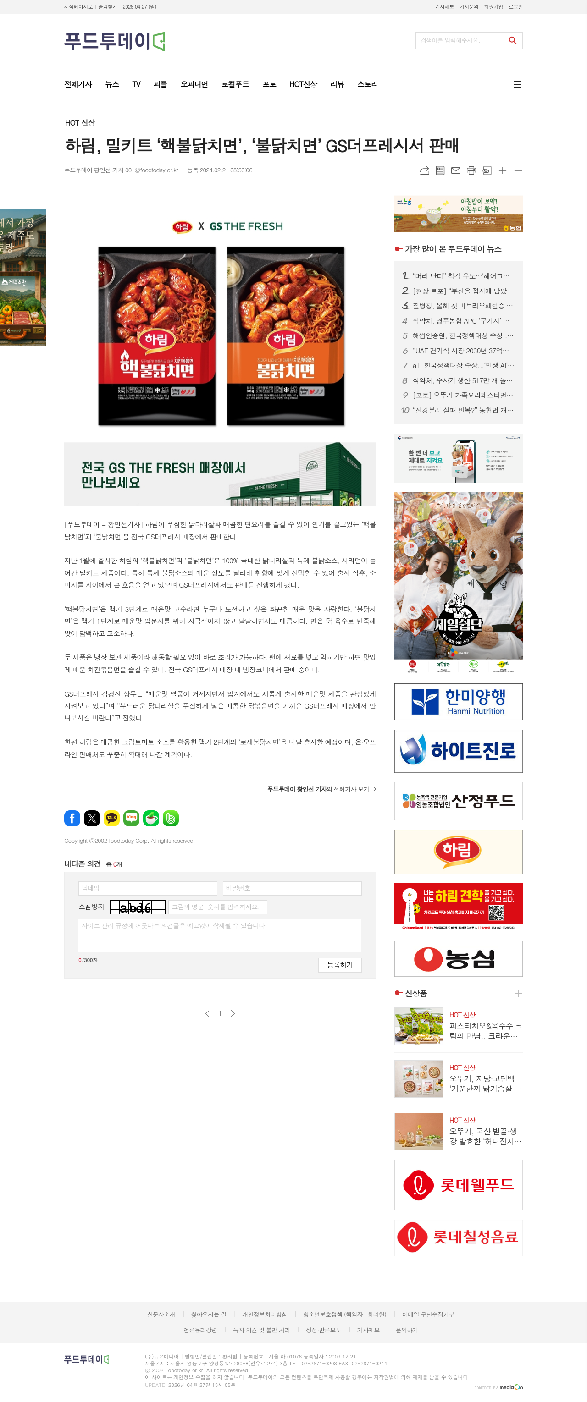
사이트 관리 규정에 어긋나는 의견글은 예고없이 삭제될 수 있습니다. (174, 925)
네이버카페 (151, 818)
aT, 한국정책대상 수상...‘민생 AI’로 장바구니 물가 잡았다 (464, 365)
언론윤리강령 (200, 1329)
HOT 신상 (79, 122)
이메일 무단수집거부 (428, 1314)
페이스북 (72, 818)
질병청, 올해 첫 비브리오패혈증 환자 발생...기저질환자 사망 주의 (464, 305)
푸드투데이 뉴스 (453, 248)
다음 (232, 1013)
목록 (440, 170)
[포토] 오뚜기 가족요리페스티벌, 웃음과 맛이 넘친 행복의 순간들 (464, 395)
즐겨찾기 (107, 6)
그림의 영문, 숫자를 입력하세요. (215, 906)
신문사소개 (161, 1314)
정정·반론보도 (323, 1329)
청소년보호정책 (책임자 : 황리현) (344, 1314)
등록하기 (340, 964)
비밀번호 (238, 888)
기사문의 (469, 6)
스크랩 (487, 170)
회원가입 (493, 6)
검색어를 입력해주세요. (450, 40)
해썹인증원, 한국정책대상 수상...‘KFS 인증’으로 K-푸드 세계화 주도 (464, 335)
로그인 (516, 6)
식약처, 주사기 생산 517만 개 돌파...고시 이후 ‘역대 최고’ (464, 380)
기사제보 (444, 6)
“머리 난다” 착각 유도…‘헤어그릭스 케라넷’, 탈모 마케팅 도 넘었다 (464, 275)
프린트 (471, 170)
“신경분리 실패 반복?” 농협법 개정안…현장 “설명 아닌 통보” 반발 (464, 410)
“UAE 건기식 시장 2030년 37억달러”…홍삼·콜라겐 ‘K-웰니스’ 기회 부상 (464, 350)
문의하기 (406, 1329)
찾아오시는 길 (209, 1314)
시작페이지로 (78, 6)
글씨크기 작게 (518, 170)
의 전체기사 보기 (318, 789)
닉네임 (91, 888)
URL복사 (424, 170)
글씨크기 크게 (502, 170)
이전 (207, 1013)
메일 (455, 170)
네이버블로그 (131, 818)
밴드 (171, 818)
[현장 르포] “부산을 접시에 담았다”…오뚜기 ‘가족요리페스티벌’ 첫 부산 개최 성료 (464, 291)
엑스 (92, 818)
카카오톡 (112, 818)
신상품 (416, 993)
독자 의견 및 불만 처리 (261, 1329)
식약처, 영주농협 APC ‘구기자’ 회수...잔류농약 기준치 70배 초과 (464, 320)
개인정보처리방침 (264, 1314)
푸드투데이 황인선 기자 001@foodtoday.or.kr (121, 169)
